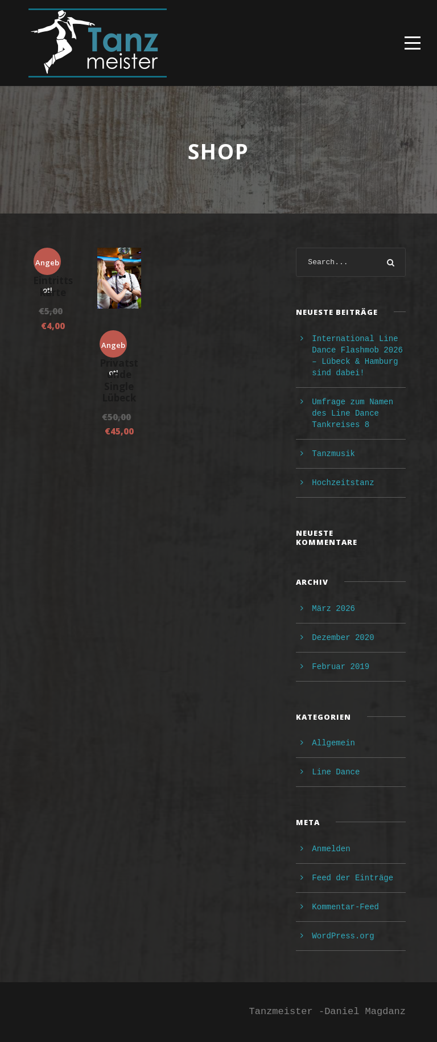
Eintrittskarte (53, 286)
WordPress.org (343, 936)
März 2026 (333, 608)
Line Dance (336, 772)
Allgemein (333, 743)
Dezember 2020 (343, 637)
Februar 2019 (340, 666)
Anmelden (331, 849)
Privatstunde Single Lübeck (119, 380)
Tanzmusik (333, 453)
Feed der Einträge (352, 878)
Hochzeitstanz (343, 482)
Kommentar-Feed (345, 907)
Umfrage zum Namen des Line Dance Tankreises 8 (352, 413)
